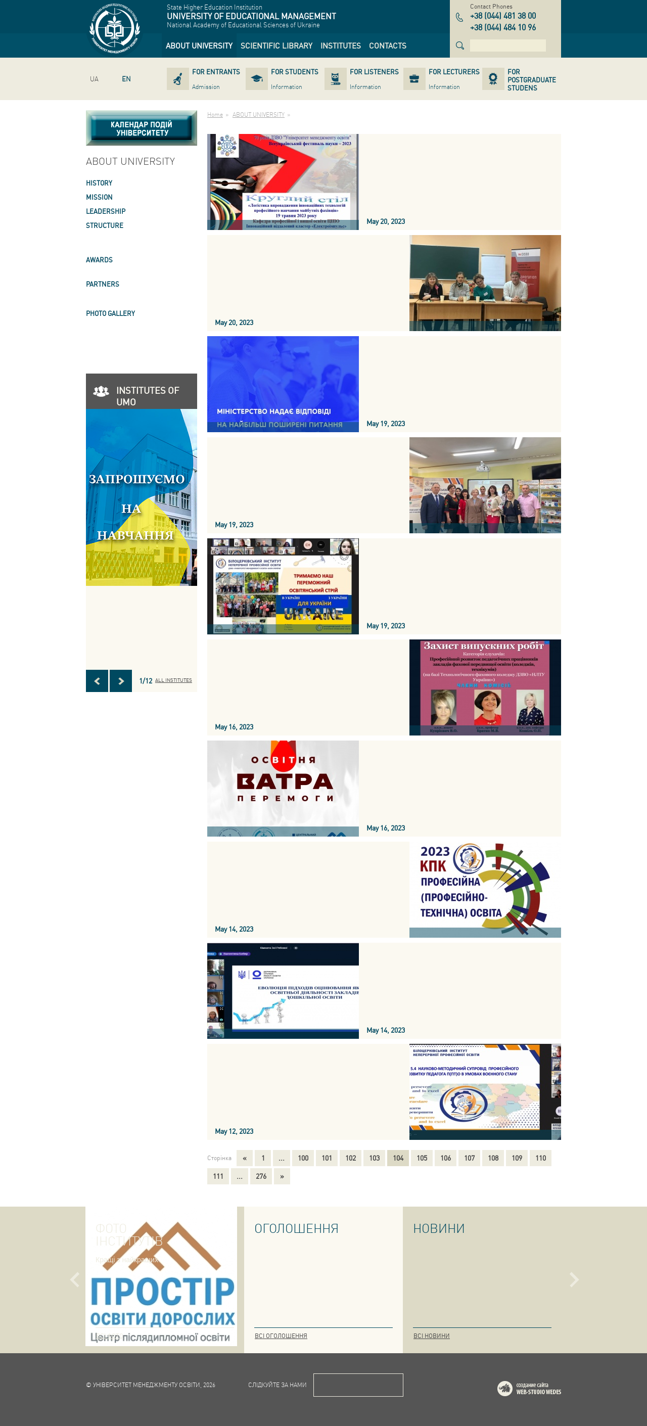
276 (261, 1175)
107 (469, 1157)
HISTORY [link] (99, 182)
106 (445, 1157)
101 (326, 1157)
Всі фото (109, 1336)
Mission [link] (99, 197)
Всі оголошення (281, 1336)
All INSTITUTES (173, 680)
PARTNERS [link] (102, 284)
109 (517, 1157)
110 (540, 1157)
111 (218, 1175)
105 (422, 1157)
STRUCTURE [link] (104, 225)
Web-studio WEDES (542, 1390)
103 (374, 1157)
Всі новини (431, 1336)
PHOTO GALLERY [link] (110, 313)
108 (493, 1157)
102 (350, 1157)
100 (303, 1157)
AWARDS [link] (99, 259)
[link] (199, 45)
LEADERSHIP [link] (105, 211)
